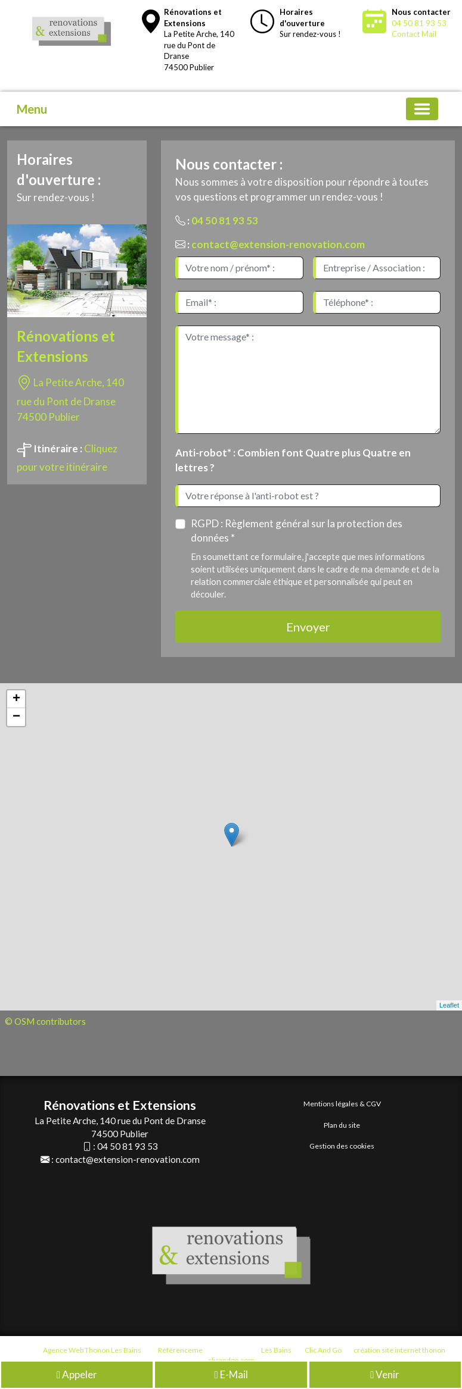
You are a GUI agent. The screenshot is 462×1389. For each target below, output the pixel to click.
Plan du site (342, 1125)
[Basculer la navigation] (422, 108)
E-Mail (230, 1376)
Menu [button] (32, 109)
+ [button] (16, 699)
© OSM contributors (45, 1021)
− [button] (16, 717)
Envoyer (308, 627)
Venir (384, 1376)
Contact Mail (414, 34)
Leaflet (449, 1005)
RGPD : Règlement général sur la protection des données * (296, 530)
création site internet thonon (399, 1350)
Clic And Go (323, 1350)
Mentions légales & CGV (342, 1103)
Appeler (77, 1376)
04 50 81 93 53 (419, 23)
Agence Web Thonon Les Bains (92, 1350)
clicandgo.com (231, 1360)
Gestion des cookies (341, 1145)
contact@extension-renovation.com (278, 244)
